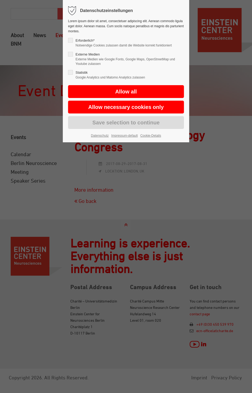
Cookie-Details (150, 135)
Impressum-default (124, 135)
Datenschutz (100, 135)
